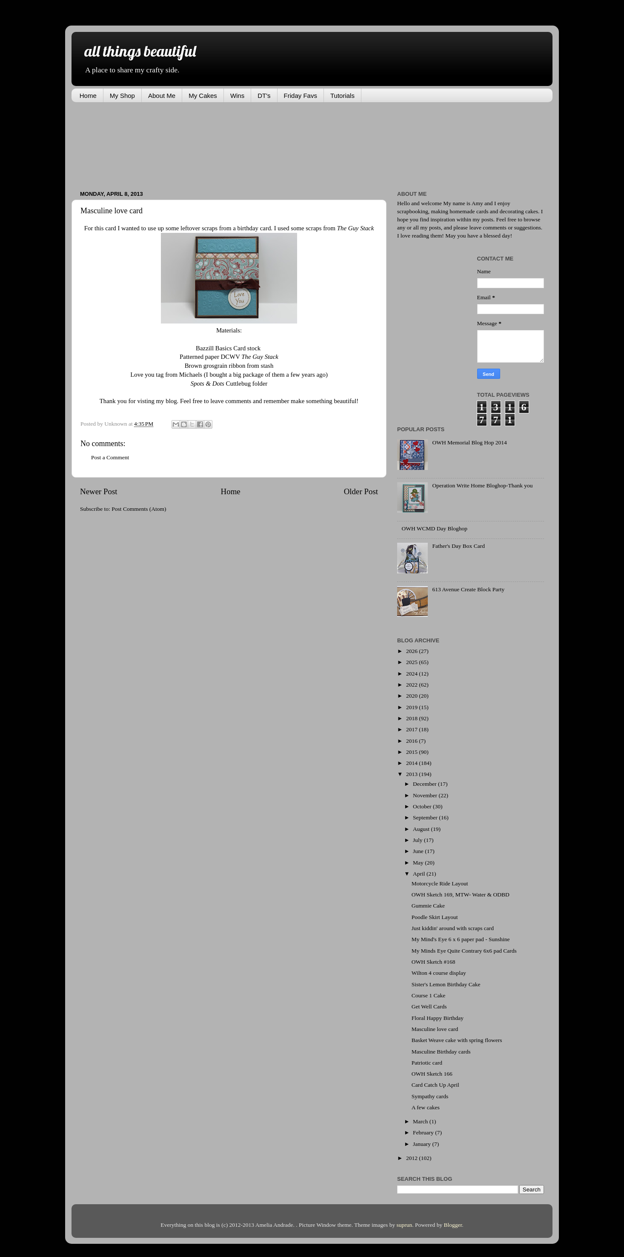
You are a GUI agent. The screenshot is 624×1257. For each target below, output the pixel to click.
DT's (264, 95)
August (422, 829)
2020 (412, 696)
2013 (412, 774)
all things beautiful (140, 50)
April (419, 873)
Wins (237, 95)
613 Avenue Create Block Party (468, 589)
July (418, 840)
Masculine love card (435, 1029)
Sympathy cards (430, 1096)
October (423, 806)
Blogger (453, 1225)
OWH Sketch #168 (433, 962)
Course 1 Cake (428, 995)
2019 (412, 707)
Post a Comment (110, 457)
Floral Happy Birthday (438, 1018)
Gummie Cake (428, 905)
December (425, 784)
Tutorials (342, 95)
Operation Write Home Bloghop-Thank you (482, 485)
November (425, 795)
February (424, 1132)
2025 (412, 662)
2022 (412, 684)
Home (88, 95)
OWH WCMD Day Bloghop (434, 528)
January (422, 1144)
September (426, 817)
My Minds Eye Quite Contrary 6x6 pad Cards (464, 951)
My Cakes (203, 95)
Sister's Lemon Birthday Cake (446, 984)
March (421, 1121)
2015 (412, 752)
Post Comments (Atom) (139, 509)
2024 (412, 673)
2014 (412, 763)
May (419, 862)
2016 (412, 741)
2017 (412, 729)
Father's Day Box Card (458, 546)
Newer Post (98, 491)
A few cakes (426, 1107)
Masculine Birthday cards (441, 1051)
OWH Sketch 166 (432, 1074)
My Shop (122, 95)
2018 (412, 718)
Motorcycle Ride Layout (440, 883)
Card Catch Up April (435, 1085)
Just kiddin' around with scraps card (453, 928)
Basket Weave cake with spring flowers (457, 1040)
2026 (412, 651)
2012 (412, 1158)
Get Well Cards (429, 1006)
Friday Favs (300, 95)
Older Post (361, 491)
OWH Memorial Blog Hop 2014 (469, 442)
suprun (404, 1225)
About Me (161, 95)
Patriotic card (427, 1062)
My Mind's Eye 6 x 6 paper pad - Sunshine (461, 939)
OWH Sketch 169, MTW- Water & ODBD (461, 894)
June (419, 851)
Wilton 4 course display (439, 973)
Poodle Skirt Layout (435, 917)
